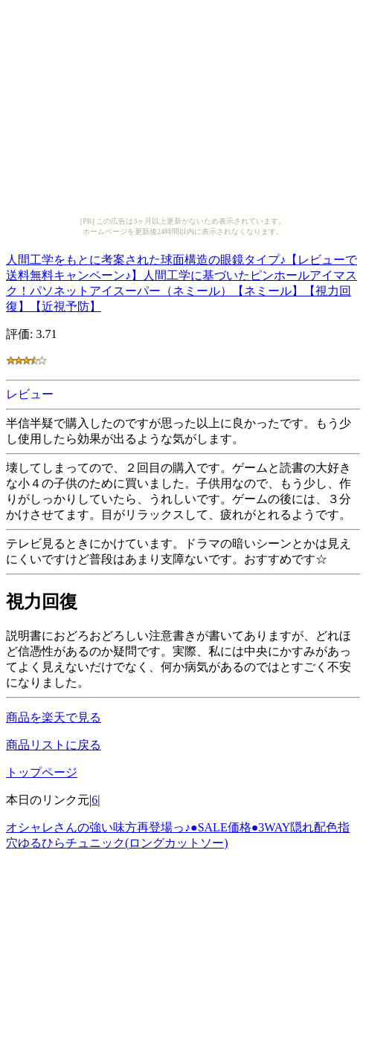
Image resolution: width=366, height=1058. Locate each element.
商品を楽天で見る (53, 717)
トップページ (41, 772)
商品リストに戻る (53, 745)
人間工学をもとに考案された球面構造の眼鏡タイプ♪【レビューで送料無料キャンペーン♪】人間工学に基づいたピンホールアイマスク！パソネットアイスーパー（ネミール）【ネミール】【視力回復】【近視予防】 (181, 281)
